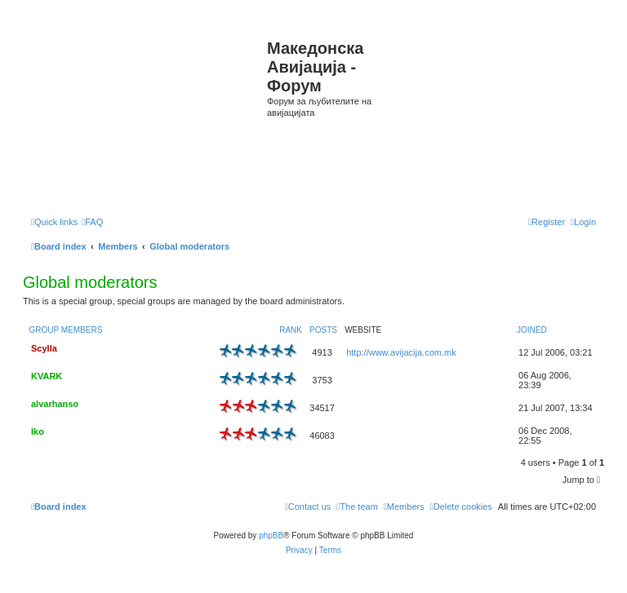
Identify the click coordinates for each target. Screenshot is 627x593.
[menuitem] (92, 222)
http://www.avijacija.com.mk (401, 352)
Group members (66, 329)
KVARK (46, 376)
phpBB (271, 535)
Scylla (44, 348)
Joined (532, 329)
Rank (290, 329)
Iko (37, 431)
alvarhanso (54, 404)
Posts (323, 329)
